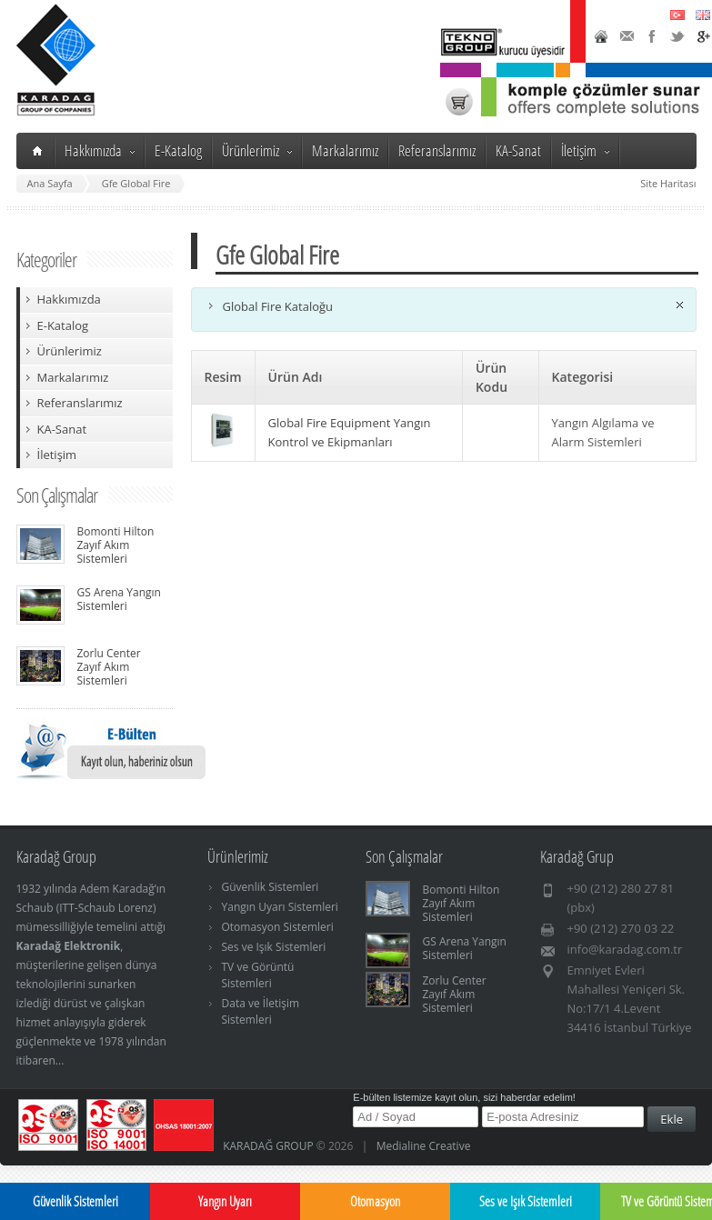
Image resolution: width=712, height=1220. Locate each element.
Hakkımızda (100, 150)
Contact (626, 36)
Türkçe (677, 14)
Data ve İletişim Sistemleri (261, 1011)
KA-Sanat (518, 150)
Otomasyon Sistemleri (278, 927)
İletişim (585, 150)
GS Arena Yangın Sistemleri (119, 599)
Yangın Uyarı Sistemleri (280, 907)
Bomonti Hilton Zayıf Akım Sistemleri (116, 545)
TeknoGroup (504, 42)
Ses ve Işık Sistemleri (274, 947)
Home (601, 36)
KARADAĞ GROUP (268, 1146)
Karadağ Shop (459, 101)
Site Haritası (668, 183)
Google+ (703, 36)
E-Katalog (178, 150)
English (703, 14)
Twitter (677, 36)
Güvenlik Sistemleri (270, 887)
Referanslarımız (437, 150)
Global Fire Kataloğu (278, 306)
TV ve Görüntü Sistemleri (258, 975)
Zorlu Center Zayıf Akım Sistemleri (109, 666)
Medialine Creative (423, 1146)
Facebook (652, 36)
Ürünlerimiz (257, 150)
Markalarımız (345, 150)
